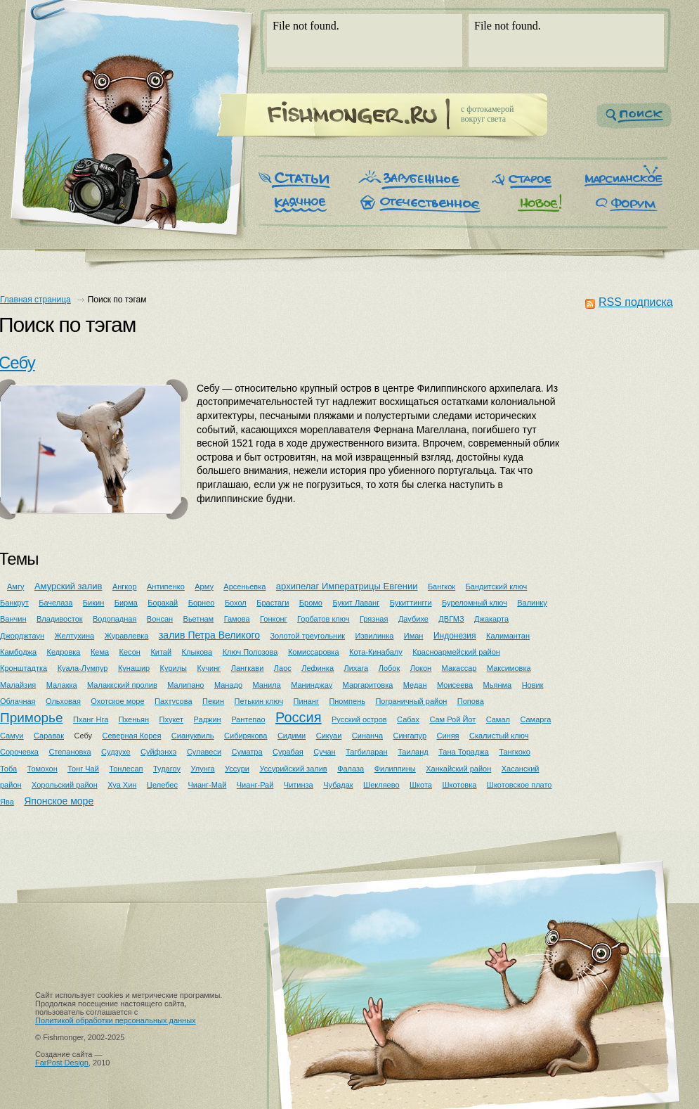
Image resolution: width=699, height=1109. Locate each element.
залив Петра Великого (209, 635)
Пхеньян (134, 719)
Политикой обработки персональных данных (115, 1020)
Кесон (130, 652)
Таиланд (413, 752)
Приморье (31, 717)
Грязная (374, 619)
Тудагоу (167, 768)
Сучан (324, 752)
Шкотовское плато (519, 785)
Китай (160, 652)
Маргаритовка (368, 685)
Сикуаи (329, 735)
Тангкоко (514, 752)
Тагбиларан (367, 752)
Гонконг (273, 619)
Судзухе (115, 752)
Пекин (213, 701)
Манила (267, 685)
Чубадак (338, 785)
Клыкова (197, 652)
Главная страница (35, 300)
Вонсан (160, 619)
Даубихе (413, 619)
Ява (7, 801)
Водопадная (114, 619)
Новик (533, 685)
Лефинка (317, 668)
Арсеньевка (244, 586)
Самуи (12, 735)
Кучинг (209, 668)
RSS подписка (636, 302)
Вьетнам (198, 619)
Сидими (291, 735)
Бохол (236, 602)
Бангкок (441, 586)
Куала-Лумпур (83, 668)
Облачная (18, 701)
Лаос (283, 668)
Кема (100, 652)
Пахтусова (173, 701)
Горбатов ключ (323, 619)
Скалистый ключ (498, 735)
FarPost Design (62, 1062)
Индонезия (454, 636)
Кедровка (64, 652)
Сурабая (288, 752)
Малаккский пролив (122, 685)
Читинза (298, 785)
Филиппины (395, 768)
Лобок (389, 668)
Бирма (126, 602)
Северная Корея (131, 735)
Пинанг (306, 701)
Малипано (185, 685)
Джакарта (491, 619)
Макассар (459, 668)
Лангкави (247, 668)
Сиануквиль (192, 735)
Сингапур (410, 735)
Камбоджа (18, 652)
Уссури (237, 768)
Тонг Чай (83, 768)
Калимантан (508, 636)
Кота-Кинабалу (376, 652)
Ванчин (13, 619)
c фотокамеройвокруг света (487, 114)
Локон (420, 668)
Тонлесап (126, 768)
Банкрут (14, 602)
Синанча (367, 735)
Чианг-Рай (255, 785)
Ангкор (124, 586)
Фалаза (350, 768)
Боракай (163, 602)
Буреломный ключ (474, 602)
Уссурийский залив (293, 768)
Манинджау (311, 685)
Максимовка (509, 668)
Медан (415, 685)
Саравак (49, 735)
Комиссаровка (313, 652)
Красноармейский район (456, 652)
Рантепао (248, 719)
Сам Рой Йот (452, 719)
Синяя (447, 735)
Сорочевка (19, 752)
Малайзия (18, 685)
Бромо (310, 602)
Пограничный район (411, 701)
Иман (414, 636)
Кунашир (134, 668)
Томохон (42, 768)
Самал (498, 719)
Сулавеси (204, 752)
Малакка (61, 685)
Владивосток (60, 619)
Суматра (247, 752)
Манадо (228, 685)
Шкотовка (459, 785)
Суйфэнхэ (158, 752)
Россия (298, 717)
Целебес (162, 785)
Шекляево (381, 785)
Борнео (201, 602)
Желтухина (75, 636)
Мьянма (497, 685)
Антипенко (166, 586)
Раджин (207, 719)
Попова (470, 701)
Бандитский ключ (497, 586)
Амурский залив (68, 586)
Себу (83, 735)
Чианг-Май (207, 785)
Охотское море (117, 701)
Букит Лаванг (355, 602)
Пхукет (171, 719)
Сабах (408, 719)
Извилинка (374, 636)
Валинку (532, 602)
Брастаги (272, 602)
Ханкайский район (458, 768)
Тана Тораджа (463, 752)
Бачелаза (55, 602)
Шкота (421, 785)
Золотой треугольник (307, 636)
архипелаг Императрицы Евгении (347, 586)
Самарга (535, 719)
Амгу (15, 586)
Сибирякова (245, 735)
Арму (204, 586)
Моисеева (455, 685)
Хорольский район (65, 785)
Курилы (173, 668)
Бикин (93, 602)
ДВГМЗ (451, 619)
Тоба (8, 768)
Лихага (356, 668)
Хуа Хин (121, 785)
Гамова (237, 619)
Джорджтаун (22, 636)
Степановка (69, 752)
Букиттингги (411, 602)
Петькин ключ (259, 701)
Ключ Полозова (250, 652)
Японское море (58, 801)
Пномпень (347, 701)
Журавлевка (127, 636)
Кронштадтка (23, 668)
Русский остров (359, 719)
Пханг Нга (90, 719)
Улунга (202, 768)
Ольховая (63, 701)
